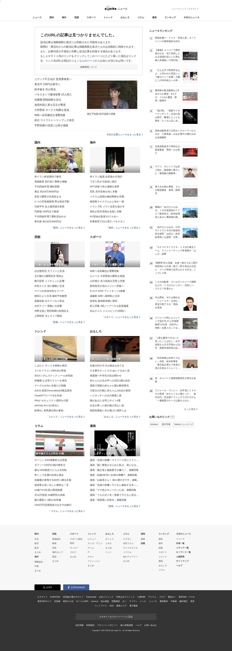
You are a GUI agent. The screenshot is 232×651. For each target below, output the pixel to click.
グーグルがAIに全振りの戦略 (50, 385)
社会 (36, 539)
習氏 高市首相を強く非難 (103, 191)
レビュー (92, 539)
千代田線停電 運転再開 (47, 186)
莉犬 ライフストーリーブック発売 (54, 120)
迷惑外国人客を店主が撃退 (50, 104)
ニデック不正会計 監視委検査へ (53, 79)
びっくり (109, 539)
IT (89, 552)
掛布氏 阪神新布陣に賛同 (103, 301)
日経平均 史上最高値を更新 (49, 206)
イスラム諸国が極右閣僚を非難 (107, 196)
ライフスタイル (130, 548)
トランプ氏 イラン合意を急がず (107, 206)
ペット (108, 552)
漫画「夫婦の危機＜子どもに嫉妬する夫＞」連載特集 (115, 485)
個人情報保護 (126, 625)
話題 (143, 543)
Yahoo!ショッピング (183, 424)
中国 (36, 566)
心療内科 (141, 597)
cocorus (94, 601)
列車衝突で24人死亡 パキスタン (107, 221)
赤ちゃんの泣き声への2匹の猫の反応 (110, 380)
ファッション (94, 561)
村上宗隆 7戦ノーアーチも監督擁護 (109, 306)
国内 (51, 17)
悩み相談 (105, 601)
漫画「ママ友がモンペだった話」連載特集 (113, 490)
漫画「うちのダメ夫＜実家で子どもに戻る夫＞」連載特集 (115, 495)
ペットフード (100, 606)
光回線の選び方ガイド (73, 597)
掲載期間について (88, 67)
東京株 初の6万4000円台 (48, 221)
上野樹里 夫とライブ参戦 (48, 315)
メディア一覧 (182, 548)
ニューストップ (179, 9)
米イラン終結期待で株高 (47, 176)
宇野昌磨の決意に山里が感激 (51, 125)
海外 (64, 17)
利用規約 (90, 625)
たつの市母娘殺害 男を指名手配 (51, 201)
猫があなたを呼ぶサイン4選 (105, 400)
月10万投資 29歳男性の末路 (49, 495)
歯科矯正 (183, 601)
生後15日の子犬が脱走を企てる (107, 365)
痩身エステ (121, 606)
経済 (36, 543)
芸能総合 (56, 539)
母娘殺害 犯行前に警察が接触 (50, 181)
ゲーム (91, 548)
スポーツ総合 (76, 539)
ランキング (170, 17)
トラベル (127, 552)
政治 (36, 548)
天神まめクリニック (125, 597)
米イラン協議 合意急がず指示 (106, 176)
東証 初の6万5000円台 (46, 191)
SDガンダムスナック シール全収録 (53, 375)
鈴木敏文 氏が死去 (45, 89)
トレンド (108, 17)
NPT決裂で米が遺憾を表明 (104, 186)
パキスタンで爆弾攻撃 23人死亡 (53, 94)
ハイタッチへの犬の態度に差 (106, 395)
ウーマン (133, 601)
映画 (54, 543)
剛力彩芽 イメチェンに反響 (49, 281)
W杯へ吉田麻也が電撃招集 (104, 271)
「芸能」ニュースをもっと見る (68, 322)
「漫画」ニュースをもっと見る (123, 506)
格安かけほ (68, 601)
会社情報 (79, 625)
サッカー (74, 548)
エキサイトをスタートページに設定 (116, 616)
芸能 (76, 17)
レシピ (143, 601)
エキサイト (193, 9)
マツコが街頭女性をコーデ (49, 291)
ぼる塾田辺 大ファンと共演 (49, 271)
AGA (111, 606)
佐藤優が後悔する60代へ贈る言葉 (52, 480)
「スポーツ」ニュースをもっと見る (121, 317)
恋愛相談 (115, 601)
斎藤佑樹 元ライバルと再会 (49, 301)
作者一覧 (180, 543)
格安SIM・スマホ (187, 597)
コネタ (108, 543)
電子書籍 (133, 606)
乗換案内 (164, 601)
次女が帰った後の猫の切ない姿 (107, 405)
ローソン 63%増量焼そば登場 (50, 460)
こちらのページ (86, 60)
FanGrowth (91, 597)
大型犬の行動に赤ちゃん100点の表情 (110, 390)
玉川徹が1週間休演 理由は (48, 276)
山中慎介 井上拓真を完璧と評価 (107, 281)
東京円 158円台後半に (47, 84)
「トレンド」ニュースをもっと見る (65, 416)
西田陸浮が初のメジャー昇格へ (107, 286)
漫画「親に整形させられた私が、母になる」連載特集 (115, 465)
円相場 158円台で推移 (46, 211)
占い (124, 601)
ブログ (162, 597)
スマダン (127, 539)
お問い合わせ (150, 625)
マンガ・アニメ (95, 543)
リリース (180, 539)
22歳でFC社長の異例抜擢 (48, 490)
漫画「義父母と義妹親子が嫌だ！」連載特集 (114, 470)
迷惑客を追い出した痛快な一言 (51, 485)
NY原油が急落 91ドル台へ (104, 216)
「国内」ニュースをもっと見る (68, 227)
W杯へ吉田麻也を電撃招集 (50, 115)
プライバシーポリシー (107, 625)
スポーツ (91, 17)
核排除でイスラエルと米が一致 (107, 201)
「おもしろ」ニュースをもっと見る (121, 416)
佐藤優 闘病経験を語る (47, 99)
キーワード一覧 (183, 552)
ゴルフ (73, 552)
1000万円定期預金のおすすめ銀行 (53, 504)
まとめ (37, 552)
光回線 (57, 601)
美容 (192, 601)
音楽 (54, 548)
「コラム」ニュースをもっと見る (67, 511)
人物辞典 (180, 556)
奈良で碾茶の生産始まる (47, 196)
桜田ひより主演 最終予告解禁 (50, 296)
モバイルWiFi (82, 601)
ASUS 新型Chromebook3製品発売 (53, 390)
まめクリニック (106, 597)
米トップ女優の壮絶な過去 (49, 475)
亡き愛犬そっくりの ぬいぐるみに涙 (110, 370)
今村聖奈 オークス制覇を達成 (51, 110)
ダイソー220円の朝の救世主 (49, 465)
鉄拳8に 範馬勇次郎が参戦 (48, 410)
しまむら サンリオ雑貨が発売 (50, 365)
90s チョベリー (130, 556)
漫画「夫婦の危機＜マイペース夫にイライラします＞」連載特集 (115, 460)
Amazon (154, 424)
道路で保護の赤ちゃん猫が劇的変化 (109, 385)
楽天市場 (166, 424)
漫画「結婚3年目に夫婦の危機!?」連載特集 (113, 475)
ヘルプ (179, 565)
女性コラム (128, 543)
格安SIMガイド (45, 601)
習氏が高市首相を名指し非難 (106, 211)
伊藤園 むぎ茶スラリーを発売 (50, 380)
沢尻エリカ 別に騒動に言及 (49, 286)
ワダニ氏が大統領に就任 (103, 181)
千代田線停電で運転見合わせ (50, 216)
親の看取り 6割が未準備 (47, 500)
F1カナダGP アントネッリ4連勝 (107, 291)
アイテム (152, 597)
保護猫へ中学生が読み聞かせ (106, 375)
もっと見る (191, 409)
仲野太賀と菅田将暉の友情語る (51, 310)
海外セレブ (57, 552)
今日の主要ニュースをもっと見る (125, 134)
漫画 (154, 17)
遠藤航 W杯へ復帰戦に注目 (105, 296)
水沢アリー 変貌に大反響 (48, 306)
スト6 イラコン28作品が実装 (50, 370)
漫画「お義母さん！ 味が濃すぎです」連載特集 (115, 480)
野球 (72, 543)
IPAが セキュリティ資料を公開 (51, 400)
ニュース (37, 17)
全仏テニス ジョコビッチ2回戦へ (108, 310)
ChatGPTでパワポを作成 (48, 395)
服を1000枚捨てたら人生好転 (50, 470)
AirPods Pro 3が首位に (46, 405)
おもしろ (125, 17)
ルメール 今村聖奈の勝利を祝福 (107, 276)
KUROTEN (55, 597)
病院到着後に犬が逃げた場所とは (108, 410)
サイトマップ (182, 561)
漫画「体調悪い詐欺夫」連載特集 (108, 500)
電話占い (172, 597)
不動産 (174, 601)
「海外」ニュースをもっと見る (123, 227)
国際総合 (38, 562)
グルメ (91, 556)
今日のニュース (191, 17)
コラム (140, 17)
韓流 (54, 556)
